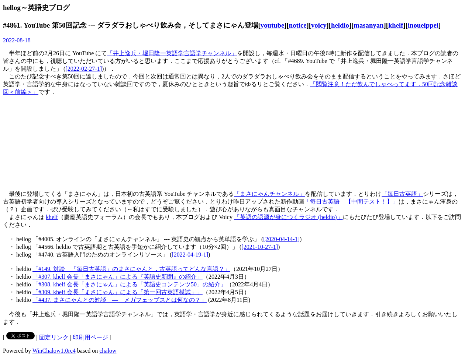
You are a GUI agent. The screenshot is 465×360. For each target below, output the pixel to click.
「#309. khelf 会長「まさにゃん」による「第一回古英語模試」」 (117, 292)
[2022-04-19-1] (190, 254)
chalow (107, 350)
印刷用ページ (90, 337)
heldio (340, 25)
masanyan (368, 25)
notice (298, 25)
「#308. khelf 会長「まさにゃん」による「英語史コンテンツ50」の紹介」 (129, 284)
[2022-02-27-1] (83, 69)
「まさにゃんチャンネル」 (269, 194)
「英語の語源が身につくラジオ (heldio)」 (288, 217)
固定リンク (54, 337)
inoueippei (423, 25)
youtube (272, 25)
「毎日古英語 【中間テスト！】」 (351, 201)
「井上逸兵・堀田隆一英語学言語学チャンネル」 (172, 53)
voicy (319, 25)
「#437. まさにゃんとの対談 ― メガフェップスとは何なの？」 (119, 300)
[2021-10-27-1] (259, 247)
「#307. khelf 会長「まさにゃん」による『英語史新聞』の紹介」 (117, 276)
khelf (395, 25)
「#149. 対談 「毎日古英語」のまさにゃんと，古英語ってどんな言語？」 (131, 269)
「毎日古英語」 (402, 194)
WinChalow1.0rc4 (54, 350)
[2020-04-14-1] (281, 239)
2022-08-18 (17, 40)
